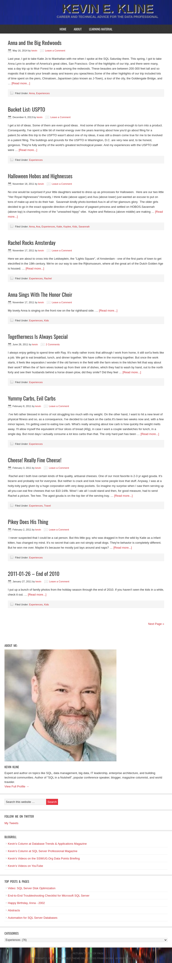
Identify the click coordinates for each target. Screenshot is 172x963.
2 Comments (53, 344)
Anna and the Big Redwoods (35, 42)
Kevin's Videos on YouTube (25, 866)
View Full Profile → (16, 786)
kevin (34, 50)
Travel (47, 505)
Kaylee (67, 226)
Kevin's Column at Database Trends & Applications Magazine (47, 843)
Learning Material (100, 29)
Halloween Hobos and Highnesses (40, 176)
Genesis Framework (99, 958)
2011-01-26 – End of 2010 (33, 573)
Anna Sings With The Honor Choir (40, 294)
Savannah (84, 226)
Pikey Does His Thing (28, 522)
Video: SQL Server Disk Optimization (31, 888)
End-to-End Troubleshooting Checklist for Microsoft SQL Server (48, 895)
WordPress (123, 958)
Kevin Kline (11, 766)
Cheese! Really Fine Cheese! (34, 460)
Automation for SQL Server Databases (32, 917)
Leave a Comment (55, 50)
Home (63, 29)
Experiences (43, 93)
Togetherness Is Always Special (38, 336)
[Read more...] (21, 83)
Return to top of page (88, 953)
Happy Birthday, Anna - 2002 (26, 903)
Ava (38, 226)
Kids (74, 226)
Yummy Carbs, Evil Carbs (32, 398)
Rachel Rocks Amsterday (32, 242)
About (78, 29)
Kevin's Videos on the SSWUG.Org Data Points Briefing (44, 858)
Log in (137, 958)
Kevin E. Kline (107, 8)
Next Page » (156, 624)
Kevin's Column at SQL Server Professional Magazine (42, 851)
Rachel (48, 278)
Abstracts (14, 910)
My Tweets (11, 823)
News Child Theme (68, 958)
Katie (59, 226)
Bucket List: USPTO (26, 109)
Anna (32, 93)
